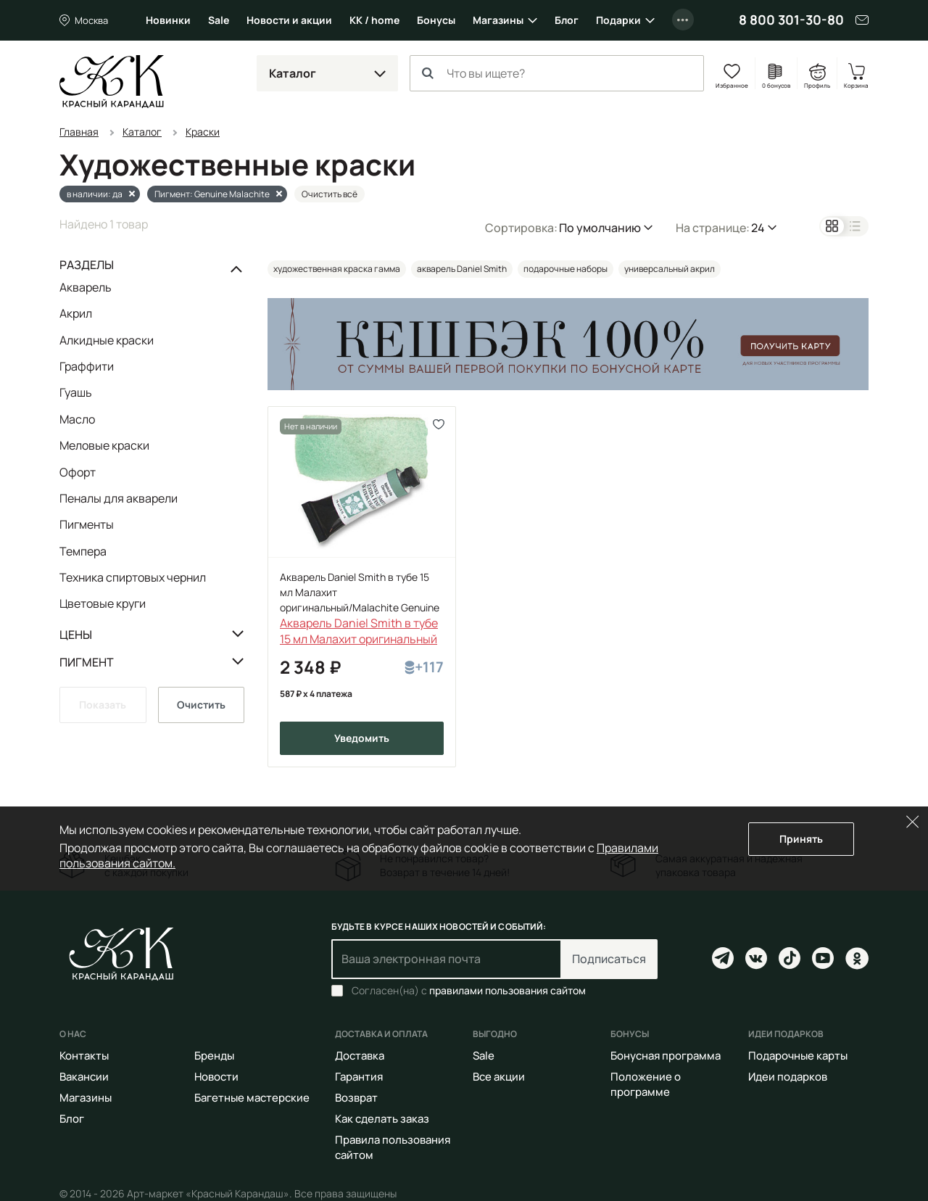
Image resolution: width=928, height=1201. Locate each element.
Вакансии (84, 1076)
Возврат (356, 1097)
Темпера (83, 551)
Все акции (499, 1076)
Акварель (85, 288)
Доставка (359, 1055)
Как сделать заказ (382, 1118)
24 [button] (758, 228)
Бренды (214, 1055)
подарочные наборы (565, 269)
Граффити (86, 366)
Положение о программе (645, 1084)
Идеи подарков (787, 1076)
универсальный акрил (669, 269)
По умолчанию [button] (600, 228)
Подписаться (609, 959)
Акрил (75, 313)
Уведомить (361, 738)
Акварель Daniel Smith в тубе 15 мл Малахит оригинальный (359, 631)
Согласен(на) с (469, 990)
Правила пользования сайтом (392, 1147)
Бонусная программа (665, 1055)
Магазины (498, 20)
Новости (216, 1076)
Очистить (201, 704)
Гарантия (359, 1076)
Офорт (77, 472)
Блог (567, 20)
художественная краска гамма (336, 269)
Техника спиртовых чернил (132, 577)
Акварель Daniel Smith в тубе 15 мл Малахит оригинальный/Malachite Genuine (359, 592)
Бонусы (436, 20)
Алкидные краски (106, 340)
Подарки (618, 20)
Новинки (168, 20)
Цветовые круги (102, 603)
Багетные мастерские (252, 1097)
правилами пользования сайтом (507, 990)
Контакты (84, 1055)
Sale (218, 20)
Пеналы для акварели (118, 498)
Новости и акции (289, 20)
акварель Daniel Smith (462, 269)
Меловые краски (104, 445)
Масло (77, 419)
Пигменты (86, 524)
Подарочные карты (798, 1055)
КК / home (374, 20)
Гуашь (75, 392)
